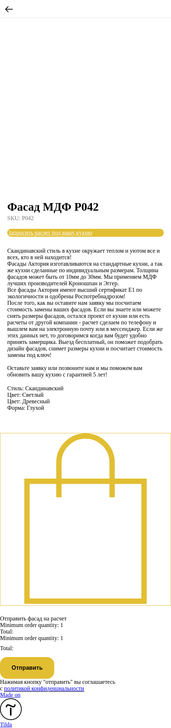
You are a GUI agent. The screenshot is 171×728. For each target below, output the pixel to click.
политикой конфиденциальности (44, 688)
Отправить (27, 668)
